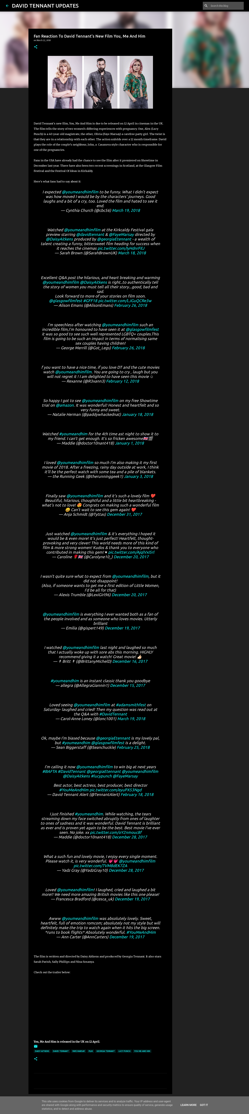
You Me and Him (142, 1051)
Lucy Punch (124, 1051)
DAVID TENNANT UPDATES (45, 6)
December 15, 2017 (127, 685)
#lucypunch (101, 776)
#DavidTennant (113, 714)
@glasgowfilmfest (65, 300)
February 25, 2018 (133, 747)
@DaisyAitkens (59, 239)
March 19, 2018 (126, 210)
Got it (204, 1105)
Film (91, 1051)
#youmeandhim (73, 434)
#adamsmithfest (131, 705)
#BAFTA (49, 771)
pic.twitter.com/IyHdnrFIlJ (121, 248)
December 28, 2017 (129, 837)
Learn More (188, 1105)
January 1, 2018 (129, 443)
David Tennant (61, 1051)
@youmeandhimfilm (80, 192)
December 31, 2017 (124, 514)
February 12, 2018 (122, 381)
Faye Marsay (79, 1051)
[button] (36, 47)
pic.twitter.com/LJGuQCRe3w (124, 300)
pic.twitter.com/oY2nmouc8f (115, 832)
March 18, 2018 (132, 253)
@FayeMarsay (121, 234)
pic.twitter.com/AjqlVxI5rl (131, 552)
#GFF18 (90, 300)
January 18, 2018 (137, 414)
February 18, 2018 (137, 794)
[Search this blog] (226, 6)
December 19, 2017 (122, 628)
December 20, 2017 (131, 557)
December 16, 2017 (129, 661)
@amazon (65, 405)
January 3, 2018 (138, 476)
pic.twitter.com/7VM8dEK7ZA (100, 865)
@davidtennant (90, 234)
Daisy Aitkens (42, 1051)
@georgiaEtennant (114, 239)
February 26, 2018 (130, 305)
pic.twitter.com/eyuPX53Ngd (115, 790)
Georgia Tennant (106, 1051)
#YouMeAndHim (73, 790)
